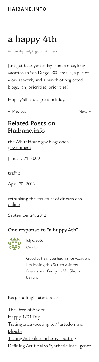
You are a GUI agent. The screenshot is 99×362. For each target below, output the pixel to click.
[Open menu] (88, 9)
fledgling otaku (35, 51)
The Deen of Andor (26, 309)
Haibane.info (27, 9)
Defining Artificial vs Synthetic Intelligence (49, 345)
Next (83, 111)
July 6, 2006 (34, 240)
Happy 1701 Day (24, 316)
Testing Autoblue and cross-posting (42, 338)
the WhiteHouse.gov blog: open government (38, 144)
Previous (19, 111)
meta (53, 51)
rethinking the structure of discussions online (45, 201)
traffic (14, 173)
